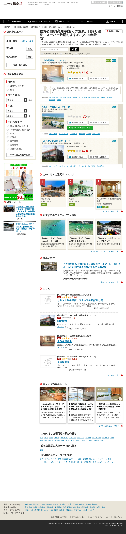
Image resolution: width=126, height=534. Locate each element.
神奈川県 (28, 504)
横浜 (26, 510)
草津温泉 (28, 507)
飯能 (56, 510)
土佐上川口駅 (81, 166)
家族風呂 (14, 145)
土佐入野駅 (73, 134)
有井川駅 (73, 166)
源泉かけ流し (16, 149)
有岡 (77, 440)
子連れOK (87, 462)
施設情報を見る (77, 78)
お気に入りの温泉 (99, 2)
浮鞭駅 (88, 134)
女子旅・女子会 (61, 462)
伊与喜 (56, 438)
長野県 (81, 504)
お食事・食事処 (82, 459)
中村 (63, 440)
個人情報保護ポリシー (56, 523)
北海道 (75, 504)
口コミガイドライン (95, 517)
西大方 (50, 440)
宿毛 (101, 440)
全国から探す (27, 41)
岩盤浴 (13, 137)
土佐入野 (43, 440)
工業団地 (83, 440)
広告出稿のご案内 (78, 517)
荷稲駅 (103, 97)
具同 (67, 440)
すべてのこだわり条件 (20, 155)
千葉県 (42, 504)
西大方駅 (82, 134)
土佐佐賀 (64, 438)
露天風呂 (92, 459)
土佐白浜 (80, 438)
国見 (72, 440)
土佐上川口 (96, 438)
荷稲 (51, 438)
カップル (101, 459)
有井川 (88, 438)
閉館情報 (62, 321)
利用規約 (88, 523)
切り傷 (79, 462)
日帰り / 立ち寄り (18, 86)
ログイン (111, 6)
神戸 (92, 510)
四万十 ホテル (63, 134)
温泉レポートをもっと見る (110, 282)
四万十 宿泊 (83, 97)
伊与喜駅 (110, 97)
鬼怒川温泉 (100, 507)
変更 (30, 49)
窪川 (41, 438)
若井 (46, 438)
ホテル (47, 459)
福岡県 (95, 504)
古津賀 (57, 440)
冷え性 (108, 459)
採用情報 (120, 523)
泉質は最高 (63, 362)
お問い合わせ (118, 517)
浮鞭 (112, 438)
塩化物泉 (72, 462)
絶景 (94, 462)
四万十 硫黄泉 (54, 97)
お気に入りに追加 (99, 78)
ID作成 (120, 6)
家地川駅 (52, 100)
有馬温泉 (41, 507)
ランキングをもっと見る (111, 211)
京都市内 (77, 510)
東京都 (62, 504)
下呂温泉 (58, 507)
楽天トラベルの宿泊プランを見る (80, 128)
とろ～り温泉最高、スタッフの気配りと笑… (81, 300)
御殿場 (61, 510)
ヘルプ (107, 517)
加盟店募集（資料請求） (60, 517)
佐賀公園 (72, 438)
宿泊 (41, 450)
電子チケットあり (51, 54)
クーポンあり (68, 54)
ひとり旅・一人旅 (47, 462)
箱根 (35, 507)
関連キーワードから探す (14, 513)
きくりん (60, 326)
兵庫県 (49, 504)
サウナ (53, 459)
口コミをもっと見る (113, 375)
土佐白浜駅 (91, 166)
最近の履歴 (115, 2)
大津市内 (85, 510)
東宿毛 (96, 440)
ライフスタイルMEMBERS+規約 (104, 523)
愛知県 (88, 504)
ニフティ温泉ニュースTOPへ (109, 426)
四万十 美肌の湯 (93, 97)
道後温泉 (76, 507)
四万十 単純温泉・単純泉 (68, 97)
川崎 (31, 510)
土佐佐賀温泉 (64, 341)
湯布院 (92, 507)
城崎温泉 (49, 507)
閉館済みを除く (84, 54)
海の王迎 (105, 438)
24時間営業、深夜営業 (20, 130)
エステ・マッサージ (105, 462)
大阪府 (68, 504)
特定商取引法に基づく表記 (74, 523)
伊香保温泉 (67, 507)
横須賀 (37, 510)
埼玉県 (36, 504)
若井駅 (59, 100)
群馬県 (55, 504)
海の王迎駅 (96, 134)
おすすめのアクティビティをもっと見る (105, 251)
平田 (90, 440)
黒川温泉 (84, 507)
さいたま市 (48, 510)
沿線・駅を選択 (20, 65)
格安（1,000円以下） (66, 459)
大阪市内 (69, 510)
